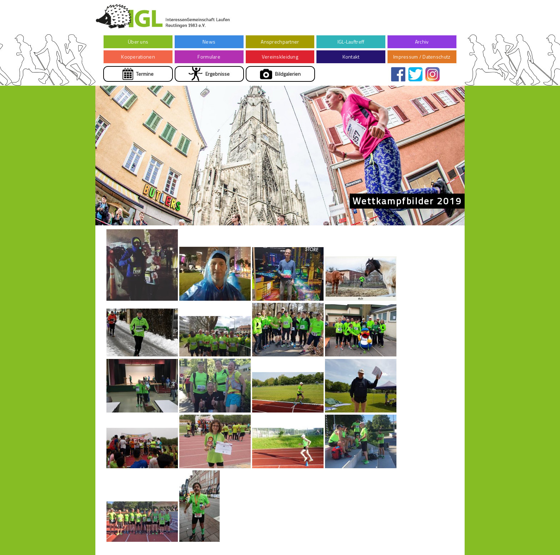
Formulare (209, 56)
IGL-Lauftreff (351, 41)
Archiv (422, 41)
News (208, 41)
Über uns (138, 41)
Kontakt (351, 56)
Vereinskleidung (280, 56)
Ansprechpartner (280, 41)
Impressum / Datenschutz (421, 56)
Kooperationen (138, 56)
